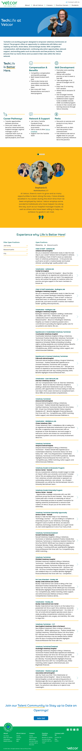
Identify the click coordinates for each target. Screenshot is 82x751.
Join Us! (41, 718)
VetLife (18, 736)
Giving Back (7, 739)
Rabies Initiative (8, 741)
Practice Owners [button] (62, 5)
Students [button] (75, 5)
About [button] (27, 5)
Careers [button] (49, 5)
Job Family (16, 246)
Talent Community (31, 705)
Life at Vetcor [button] (38, 5)
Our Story (6, 736)
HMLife (18, 739)
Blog (56, 739)
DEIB (17, 741)
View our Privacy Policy (25, 748)
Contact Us (58, 737)
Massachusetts (16, 250)
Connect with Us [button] (72, 2)
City (16, 253)
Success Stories (33, 741)
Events (56, 741)
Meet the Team (8, 737)
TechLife (18, 737)
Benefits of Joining (47, 737)
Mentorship (32, 739)
